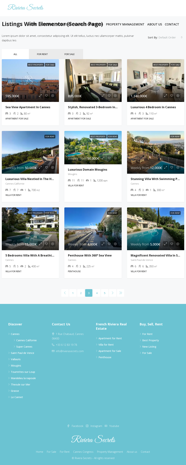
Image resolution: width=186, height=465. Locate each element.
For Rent (64, 24)
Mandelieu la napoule (23, 378)
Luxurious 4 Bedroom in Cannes (153, 107)
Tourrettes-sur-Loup (23, 372)
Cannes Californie (26, 340)
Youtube (112, 426)
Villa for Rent (106, 344)
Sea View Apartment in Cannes (27, 107)
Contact (172, 24)
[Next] (112, 293)
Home (32, 24)
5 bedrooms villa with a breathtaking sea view (39, 255)
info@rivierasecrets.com (70, 351)
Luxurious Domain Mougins (87, 170)
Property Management (125, 24)
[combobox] (170, 37)
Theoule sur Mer (20, 384)
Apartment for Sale (110, 351)
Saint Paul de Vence (22, 353)
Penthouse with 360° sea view (90, 255)
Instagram (94, 426)
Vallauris (16, 359)
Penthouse (105, 357)
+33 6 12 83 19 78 (66, 344)
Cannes (15, 334)
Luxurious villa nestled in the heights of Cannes (41, 179)
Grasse (15, 390)
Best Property (150, 340)
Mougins (16, 365)
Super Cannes (24, 346)
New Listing (149, 346)
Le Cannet (17, 397)
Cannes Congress (89, 24)
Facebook (75, 426)
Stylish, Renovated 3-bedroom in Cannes (97, 107)
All (15, 54)
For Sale (47, 24)
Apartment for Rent (110, 338)
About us (154, 24)
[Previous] (65, 293)
